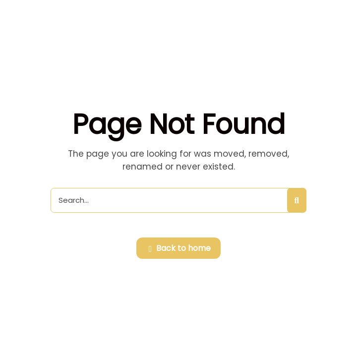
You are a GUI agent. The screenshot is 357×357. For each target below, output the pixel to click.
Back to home (180, 248)
